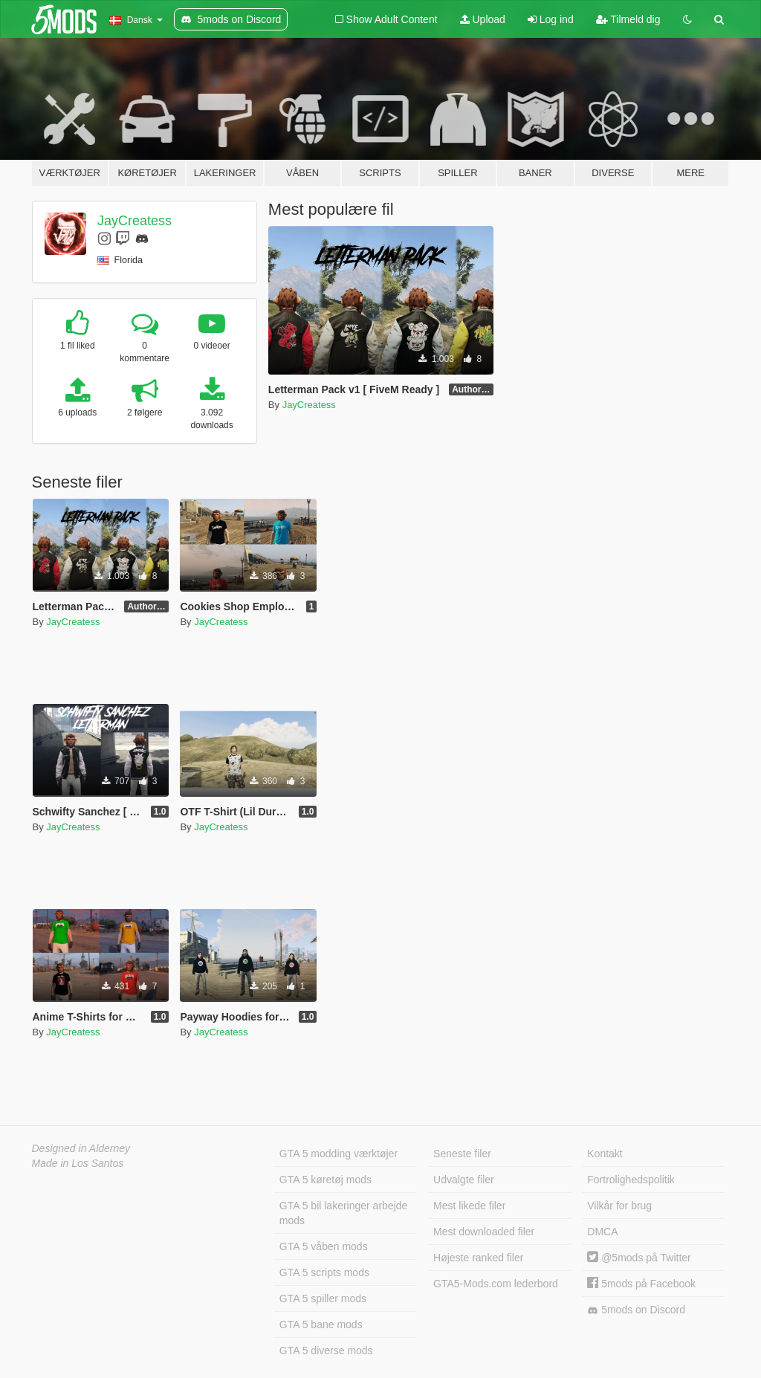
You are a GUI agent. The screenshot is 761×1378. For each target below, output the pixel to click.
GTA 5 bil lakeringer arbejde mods (343, 1213)
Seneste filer (462, 1153)
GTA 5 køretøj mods (325, 1179)
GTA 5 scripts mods (324, 1272)
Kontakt (604, 1153)
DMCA (602, 1232)
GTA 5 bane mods (321, 1324)
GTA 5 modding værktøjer (338, 1153)
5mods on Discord (636, 1310)
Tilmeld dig (628, 19)
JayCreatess (134, 220)
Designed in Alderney (81, 1148)
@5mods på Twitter (638, 1257)
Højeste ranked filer (478, 1258)
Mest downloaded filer (483, 1232)
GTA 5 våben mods (323, 1246)
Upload (482, 19)
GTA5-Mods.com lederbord (495, 1284)
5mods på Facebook (641, 1283)
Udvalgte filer (463, 1179)
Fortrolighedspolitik (631, 1179)
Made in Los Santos (78, 1163)
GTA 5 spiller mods (322, 1298)
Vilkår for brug (619, 1206)
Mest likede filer (469, 1206)
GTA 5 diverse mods (326, 1350)
